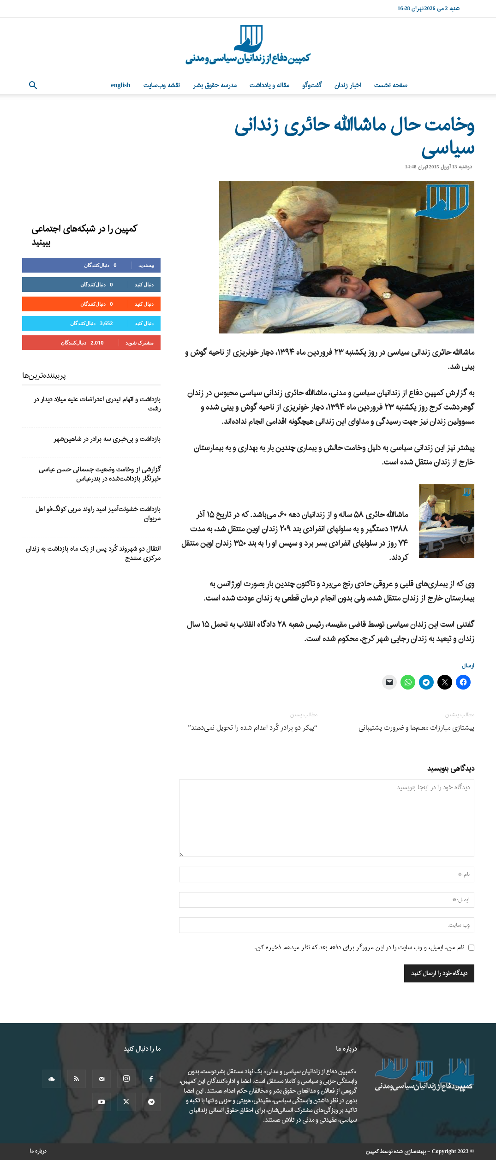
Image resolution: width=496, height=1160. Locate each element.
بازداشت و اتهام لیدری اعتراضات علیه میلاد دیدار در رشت (97, 404)
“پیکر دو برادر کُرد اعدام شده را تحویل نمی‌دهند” (252, 728)
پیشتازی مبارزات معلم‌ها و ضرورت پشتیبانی (416, 728)
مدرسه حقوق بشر (215, 85)
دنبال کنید (144, 284)
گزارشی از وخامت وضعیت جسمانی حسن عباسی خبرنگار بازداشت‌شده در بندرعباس (100, 474)
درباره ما (38, 1151)
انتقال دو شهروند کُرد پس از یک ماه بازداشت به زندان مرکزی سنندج (93, 553)
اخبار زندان (348, 85)
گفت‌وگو (312, 85)
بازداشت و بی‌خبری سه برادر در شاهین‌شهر (107, 439)
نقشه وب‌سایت (161, 85)
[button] (33, 86)
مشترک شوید (139, 342)
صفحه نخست (390, 85)
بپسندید (146, 265)
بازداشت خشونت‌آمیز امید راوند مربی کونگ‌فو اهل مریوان (98, 514)
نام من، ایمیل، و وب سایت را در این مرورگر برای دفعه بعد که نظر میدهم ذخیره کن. (359, 947)
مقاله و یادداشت (269, 85)
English (121, 85)
